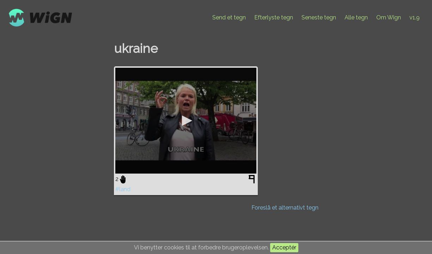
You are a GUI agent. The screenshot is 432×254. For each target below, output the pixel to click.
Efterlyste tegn (273, 17)
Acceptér (284, 247)
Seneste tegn (319, 17)
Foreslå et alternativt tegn (284, 207)
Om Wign (388, 17)
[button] (186, 120)
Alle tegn (356, 17)
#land (122, 189)
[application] (185, 121)
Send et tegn (229, 17)
